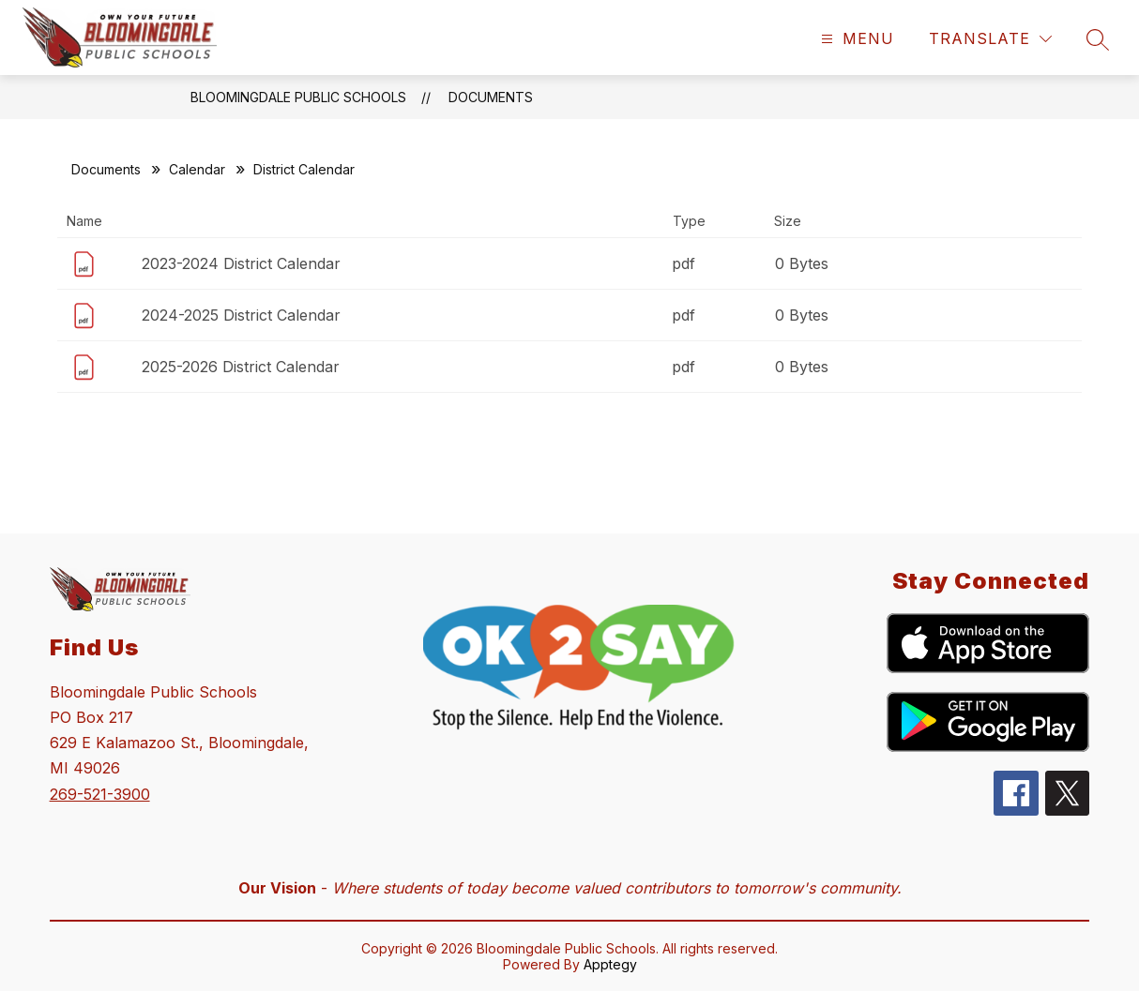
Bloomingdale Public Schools (298, 97)
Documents (490, 97)
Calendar (197, 169)
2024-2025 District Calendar (241, 315)
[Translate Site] (990, 39)
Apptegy (610, 964)
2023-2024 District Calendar (241, 263)
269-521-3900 (100, 794)
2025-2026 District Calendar (241, 366)
